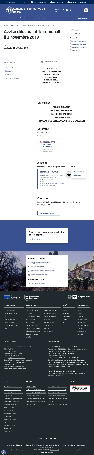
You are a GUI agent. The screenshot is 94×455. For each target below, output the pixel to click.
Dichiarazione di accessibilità (12, 390)
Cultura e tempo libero (33, 328)
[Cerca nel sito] (86, 10)
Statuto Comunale (9, 410)
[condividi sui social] (74, 30)
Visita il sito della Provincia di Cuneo (58, 396)
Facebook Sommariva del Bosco (35, 399)
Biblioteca (66, 313)
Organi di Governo (9, 310)
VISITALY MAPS (31, 387)
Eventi (79, 310)
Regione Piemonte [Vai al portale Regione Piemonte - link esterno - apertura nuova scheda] (10, 2)
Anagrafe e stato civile (33, 316)
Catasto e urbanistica (32, 325)
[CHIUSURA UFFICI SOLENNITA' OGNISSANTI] (41, 142)
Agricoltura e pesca (32, 310)
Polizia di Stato (30, 404)
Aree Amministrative (10, 313)
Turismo (46, 328)
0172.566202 (52, 179)
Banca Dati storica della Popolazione (59, 404)
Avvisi (18, 25)
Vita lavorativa (48, 331)
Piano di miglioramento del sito (13, 393)
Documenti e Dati (9, 319)
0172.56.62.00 (10, 349)
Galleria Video (81, 322)
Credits (6, 422)
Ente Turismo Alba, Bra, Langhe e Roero (38, 401)
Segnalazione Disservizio (11, 401)
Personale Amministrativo (12, 325)
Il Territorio (80, 316)
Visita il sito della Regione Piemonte (58, 393)
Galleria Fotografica (83, 319)
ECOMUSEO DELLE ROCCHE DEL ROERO (39, 390)
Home (6, 25)
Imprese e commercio (50, 310)
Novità (12, 25)
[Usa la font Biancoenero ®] (38, 2)
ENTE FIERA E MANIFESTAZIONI (36, 393)
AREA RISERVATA (46, 452)
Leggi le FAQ (8, 396)
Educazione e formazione (33, 331)
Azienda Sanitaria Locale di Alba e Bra (59, 390)
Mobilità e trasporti (50, 313)
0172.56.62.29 (11, 351)
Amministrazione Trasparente (13, 387)
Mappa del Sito (8, 431)
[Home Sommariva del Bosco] (30, 10)
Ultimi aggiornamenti (10, 425)
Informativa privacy (10, 413)
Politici (6, 328)
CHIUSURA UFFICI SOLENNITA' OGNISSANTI (49, 144)
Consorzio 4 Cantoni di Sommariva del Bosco (61, 399)
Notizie (65, 310)
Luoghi (79, 313)
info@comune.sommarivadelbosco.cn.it (52, 183)
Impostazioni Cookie (10, 419)
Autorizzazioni (30, 322)
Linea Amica (51, 401)
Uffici (5, 316)
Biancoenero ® (54, 450)
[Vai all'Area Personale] (76, 2)
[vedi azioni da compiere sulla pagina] (75, 33)
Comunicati (66, 316)
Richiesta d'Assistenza (11, 404)
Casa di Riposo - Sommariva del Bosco (59, 387)
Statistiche (7, 428)
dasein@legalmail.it (57, 375)
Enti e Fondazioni (9, 322)
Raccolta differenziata (32, 396)
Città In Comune (46, 447)
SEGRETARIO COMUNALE (49, 172)
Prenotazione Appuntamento (13, 399)
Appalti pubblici (30, 319)
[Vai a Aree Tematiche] (56, 2)
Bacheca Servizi (9, 407)
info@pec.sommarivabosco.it (48, 185)
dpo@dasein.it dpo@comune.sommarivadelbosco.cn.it (68, 373)
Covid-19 (65, 319)
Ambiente (29, 313)
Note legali (7, 416)
